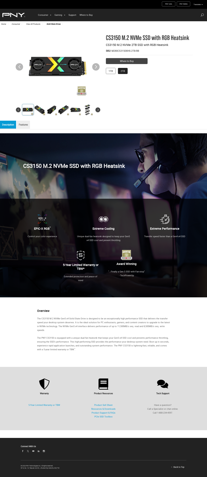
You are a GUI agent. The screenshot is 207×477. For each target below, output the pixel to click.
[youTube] (33, 451)
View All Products (33, 24)
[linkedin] (39, 451)
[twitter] (28, 451)
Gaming (58, 14)
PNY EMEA (183, 4)
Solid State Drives (53, 24)
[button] (96, 67)
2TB (123, 71)
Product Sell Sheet (103, 404)
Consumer (43, 14)
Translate (197, 4)
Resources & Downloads (103, 408)
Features (25, 125)
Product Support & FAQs (103, 412)
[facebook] (23, 451)
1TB (111, 71)
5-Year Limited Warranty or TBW (44, 404)
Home (3, 24)
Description (8, 125)
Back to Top (178, 467)
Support (72, 14)
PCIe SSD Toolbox (103, 416)
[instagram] (44, 451)
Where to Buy (86, 14)
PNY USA (168, 4)
